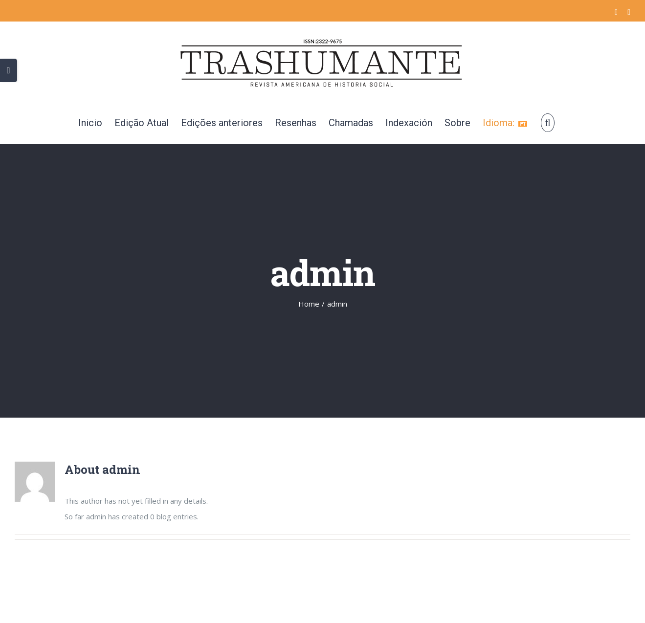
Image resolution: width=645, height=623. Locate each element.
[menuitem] (90, 122)
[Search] (547, 122)
